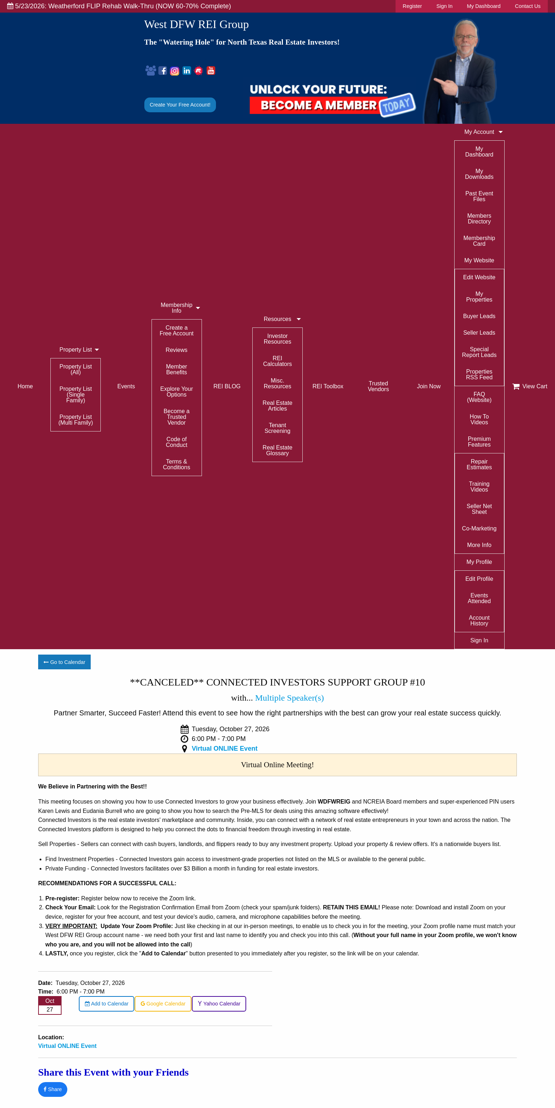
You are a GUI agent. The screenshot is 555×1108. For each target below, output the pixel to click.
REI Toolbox (327, 386)
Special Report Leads (479, 352)
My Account (479, 132)
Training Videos (479, 487)
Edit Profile (479, 579)
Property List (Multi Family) (75, 420)
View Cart (529, 386)
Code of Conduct (177, 442)
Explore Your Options (176, 392)
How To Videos (479, 419)
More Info (479, 545)
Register (412, 6)
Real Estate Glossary (278, 450)
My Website (479, 260)
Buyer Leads (479, 316)
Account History (479, 621)
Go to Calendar (64, 662)
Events (126, 386)
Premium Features (479, 442)
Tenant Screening (277, 428)
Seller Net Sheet (479, 509)
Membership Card (479, 241)
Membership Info (177, 308)
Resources (277, 319)
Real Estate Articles (278, 406)
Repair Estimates (479, 464)
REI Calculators (277, 361)
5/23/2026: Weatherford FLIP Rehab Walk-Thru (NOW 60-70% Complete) (119, 6)
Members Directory (479, 219)
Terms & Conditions (176, 464)
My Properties (479, 297)
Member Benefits (176, 369)
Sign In (444, 6)
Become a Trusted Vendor (177, 417)
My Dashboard (484, 6)
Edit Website (479, 277)
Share (53, 1089)
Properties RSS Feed (479, 374)
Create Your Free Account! (180, 105)
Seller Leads (479, 333)
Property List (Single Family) (75, 394)
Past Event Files (479, 196)
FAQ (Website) (479, 397)
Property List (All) (75, 369)
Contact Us (528, 6)
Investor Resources (277, 339)
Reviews (176, 350)
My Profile (479, 562)
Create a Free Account (176, 330)
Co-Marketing (479, 528)
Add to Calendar (106, 1004)
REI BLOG (227, 386)
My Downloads (479, 174)
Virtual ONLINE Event (225, 748)
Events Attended (479, 598)
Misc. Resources (277, 383)
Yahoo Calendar (219, 1004)
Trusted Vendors (378, 386)
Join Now (429, 386)
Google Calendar (163, 1004)
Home (25, 386)
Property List (75, 350)
